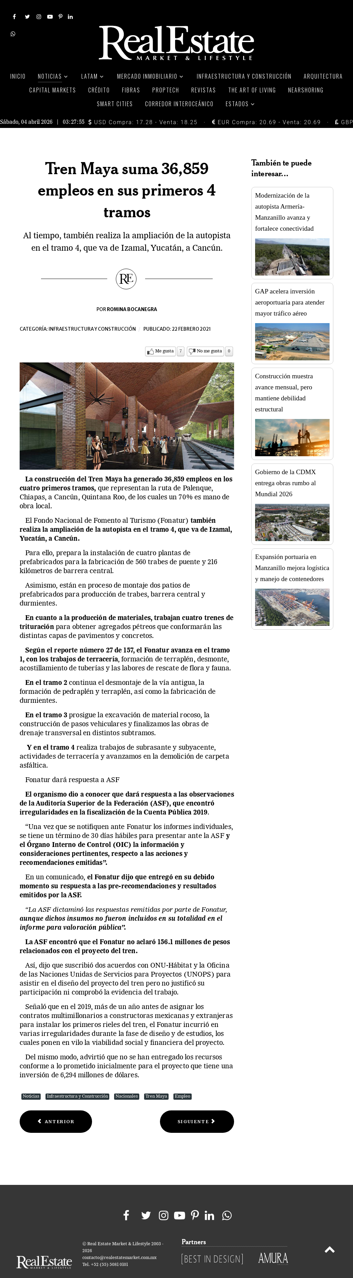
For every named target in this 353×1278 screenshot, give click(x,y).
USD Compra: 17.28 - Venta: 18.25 (143, 106)
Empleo (182, 1081)
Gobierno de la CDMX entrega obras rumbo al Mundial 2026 (285, 467)
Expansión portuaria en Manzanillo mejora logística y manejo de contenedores (292, 552)
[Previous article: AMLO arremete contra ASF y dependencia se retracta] (56, 1106)
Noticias (31, 1081)
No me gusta (209, 336)
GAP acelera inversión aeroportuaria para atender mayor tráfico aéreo (289, 287)
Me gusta (164, 336)
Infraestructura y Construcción (77, 1081)
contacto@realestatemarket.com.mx (119, 1242)
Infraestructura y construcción (92, 314)
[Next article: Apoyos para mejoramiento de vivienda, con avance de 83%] (197, 1106)
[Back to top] (330, 1235)
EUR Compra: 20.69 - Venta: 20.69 (266, 106)
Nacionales (126, 1081)
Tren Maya (156, 1081)
